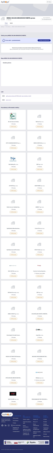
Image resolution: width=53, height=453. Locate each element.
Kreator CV (35, 419)
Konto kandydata (17, 425)
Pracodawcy (8, 26)
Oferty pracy (15, 418)
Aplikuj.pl (2, 26)
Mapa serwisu (46, 436)
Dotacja (45, 434)
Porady (14, 423)
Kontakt (45, 421)
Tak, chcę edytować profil (46, 19)
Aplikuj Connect (46, 431)
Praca (6, 23)
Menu (49, 1)
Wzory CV (35, 421)
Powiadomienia (16, 431)
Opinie (11, 23)
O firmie (45, 419)
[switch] (44, 40)
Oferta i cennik (26, 419)
